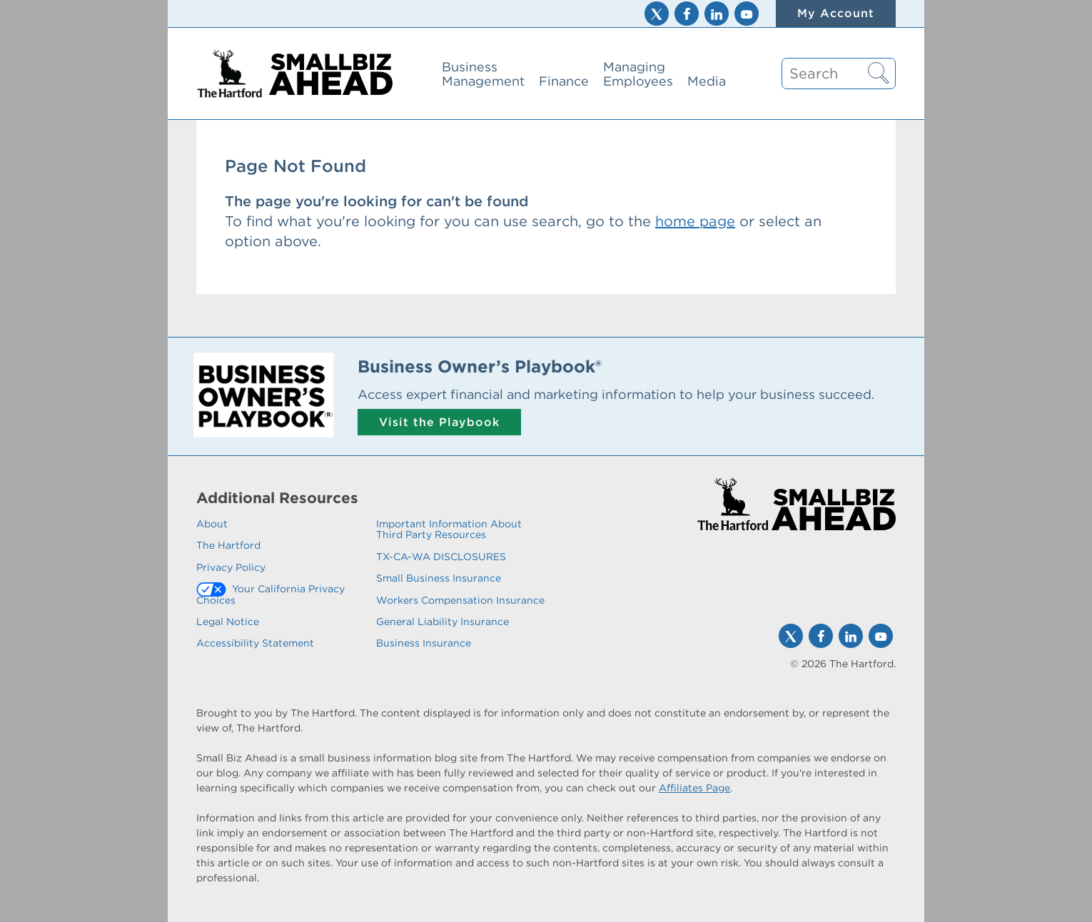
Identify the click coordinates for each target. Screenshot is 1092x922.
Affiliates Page (694, 788)
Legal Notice (227, 621)
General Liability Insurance (442, 621)
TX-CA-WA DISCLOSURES (441, 556)
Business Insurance (423, 643)
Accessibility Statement (255, 643)
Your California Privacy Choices (270, 594)
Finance (564, 81)
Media (706, 81)
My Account (835, 13)
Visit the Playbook (439, 422)
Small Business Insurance (438, 578)
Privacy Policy (231, 567)
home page (695, 221)
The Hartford (228, 545)
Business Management (483, 73)
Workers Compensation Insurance (460, 600)
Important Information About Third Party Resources (449, 529)
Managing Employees (638, 73)
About (212, 524)
